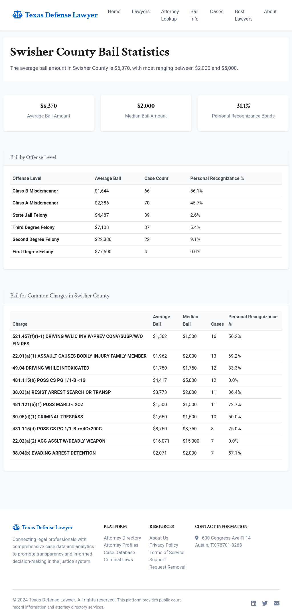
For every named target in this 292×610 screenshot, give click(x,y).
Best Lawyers (244, 15)
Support (157, 545)
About (270, 11)
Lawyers (141, 11)
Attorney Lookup (170, 15)
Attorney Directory (122, 523)
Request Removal (167, 552)
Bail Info (194, 15)
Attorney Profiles (121, 531)
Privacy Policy (163, 531)
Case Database (119, 538)
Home (114, 11)
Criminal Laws (118, 545)
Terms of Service (166, 538)
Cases (216, 11)
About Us (158, 523)
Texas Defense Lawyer (55, 15)
